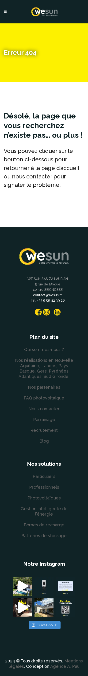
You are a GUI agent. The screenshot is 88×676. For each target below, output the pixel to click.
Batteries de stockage (44, 535)
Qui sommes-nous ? (44, 349)
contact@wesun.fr (47, 295)
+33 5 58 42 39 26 (51, 300)
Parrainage (44, 419)
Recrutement (44, 430)
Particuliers (44, 476)
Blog (44, 441)
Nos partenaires (44, 387)
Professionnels (44, 487)
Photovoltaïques (44, 497)
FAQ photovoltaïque (44, 397)
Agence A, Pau (65, 666)
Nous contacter (44, 408)
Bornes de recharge (44, 524)
